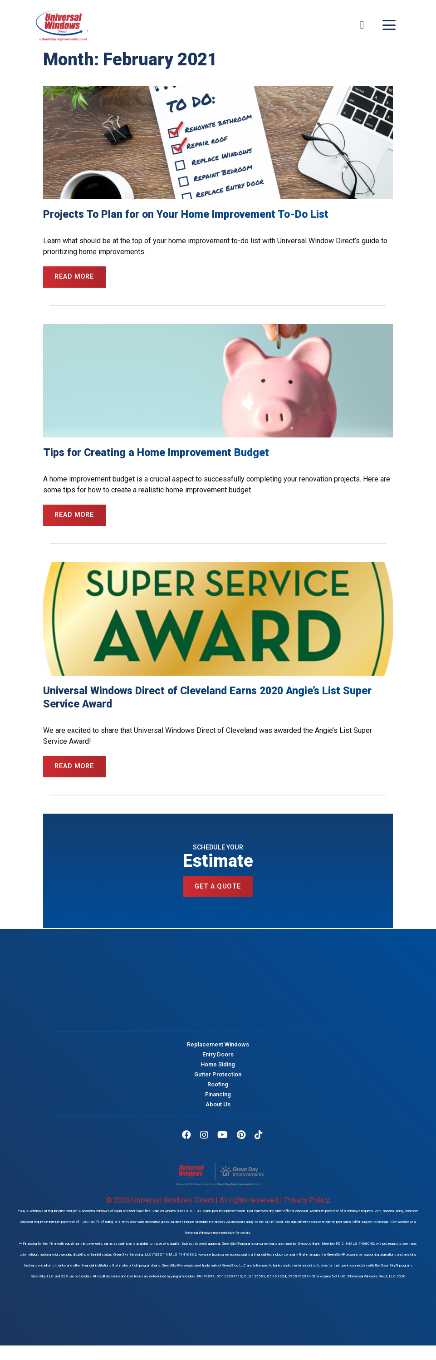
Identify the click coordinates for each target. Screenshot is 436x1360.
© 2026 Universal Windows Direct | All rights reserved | (195, 1203)
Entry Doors (218, 1058)
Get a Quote (217, 890)
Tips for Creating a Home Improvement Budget (156, 453)
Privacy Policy (306, 1203)
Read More (75, 277)
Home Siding (218, 1068)
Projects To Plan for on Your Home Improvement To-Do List (185, 214)
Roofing (217, 1088)
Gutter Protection (217, 1078)
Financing (218, 1098)
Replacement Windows (218, 1048)
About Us (218, 1108)
